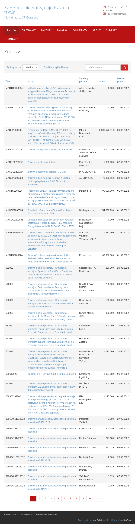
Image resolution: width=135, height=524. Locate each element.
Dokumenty (80, 30)
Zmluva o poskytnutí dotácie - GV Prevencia (49, 149)
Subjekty (111, 30)
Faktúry (46, 30)
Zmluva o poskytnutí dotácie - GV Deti (46, 171)
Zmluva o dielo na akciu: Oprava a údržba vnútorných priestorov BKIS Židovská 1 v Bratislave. (48, 181)
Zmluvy (11, 30)
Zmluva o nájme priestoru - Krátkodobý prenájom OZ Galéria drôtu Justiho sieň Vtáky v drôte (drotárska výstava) (51, 386)
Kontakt (12, 39)
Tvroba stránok (84, 520)
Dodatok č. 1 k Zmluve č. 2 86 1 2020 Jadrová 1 (51, 374)
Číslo (8, 81)
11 (95, 498)
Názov (30, 81)
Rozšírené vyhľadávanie (57, 67)
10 (89, 498)
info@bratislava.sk (117, 13)
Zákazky (62, 30)
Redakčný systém (114, 520)
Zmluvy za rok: (14, 67)
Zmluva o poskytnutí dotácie (41, 162)
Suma (102, 81)
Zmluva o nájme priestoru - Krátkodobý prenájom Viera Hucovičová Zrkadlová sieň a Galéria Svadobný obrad (50, 303)
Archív (96, 30)
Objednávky (29, 30)
